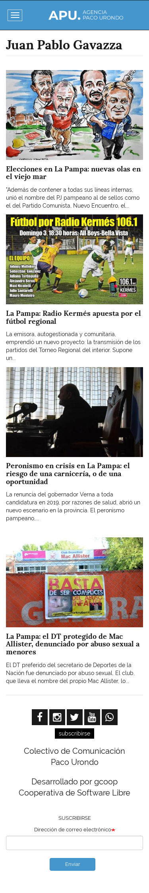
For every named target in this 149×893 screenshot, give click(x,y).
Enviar (72, 864)
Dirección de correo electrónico (72, 830)
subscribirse (74, 733)
